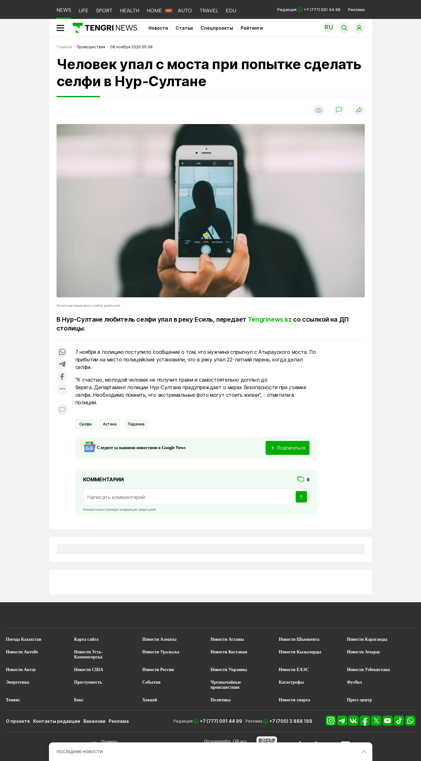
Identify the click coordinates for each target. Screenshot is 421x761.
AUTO (185, 11)
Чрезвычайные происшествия (226, 685)
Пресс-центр (359, 700)
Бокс (79, 700)
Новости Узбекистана (368, 669)
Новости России (158, 669)
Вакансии (94, 721)
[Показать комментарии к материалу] (62, 410)
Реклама (356, 9)
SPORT (104, 11)
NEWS (64, 10)
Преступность (88, 682)
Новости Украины (229, 669)
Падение (136, 424)
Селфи (85, 424)
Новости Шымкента (299, 639)
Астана (110, 424)
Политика (221, 700)
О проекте (18, 721)
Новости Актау (21, 669)
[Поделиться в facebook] (62, 377)
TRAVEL (209, 11)
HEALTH (129, 11)
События (151, 682)
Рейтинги (252, 28)
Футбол (354, 682)
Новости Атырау (363, 652)
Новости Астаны (227, 639)
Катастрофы (291, 682)
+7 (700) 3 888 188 (290, 721)
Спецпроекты (217, 28)
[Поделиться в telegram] (62, 365)
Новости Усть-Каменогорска (88, 654)
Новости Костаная (229, 652)
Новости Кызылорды (300, 652)
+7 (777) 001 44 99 (221, 721)
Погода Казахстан (24, 639)
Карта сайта (86, 639)
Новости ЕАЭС (294, 669)
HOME (154, 11)
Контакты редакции (56, 721)
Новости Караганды (367, 639)
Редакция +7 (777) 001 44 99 (308, 9)
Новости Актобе (22, 652)
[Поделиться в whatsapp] (62, 352)
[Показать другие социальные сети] (62, 389)
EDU (231, 11)
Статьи (184, 28)
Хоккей (149, 700)
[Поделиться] (359, 110)
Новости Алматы (159, 639)
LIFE (83, 11)
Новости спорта (294, 700)
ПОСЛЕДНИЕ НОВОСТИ (80, 751)
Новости (158, 28)
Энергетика (17, 682)
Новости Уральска (160, 652)
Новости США (88, 669)
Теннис (13, 700)
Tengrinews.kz (270, 319)
